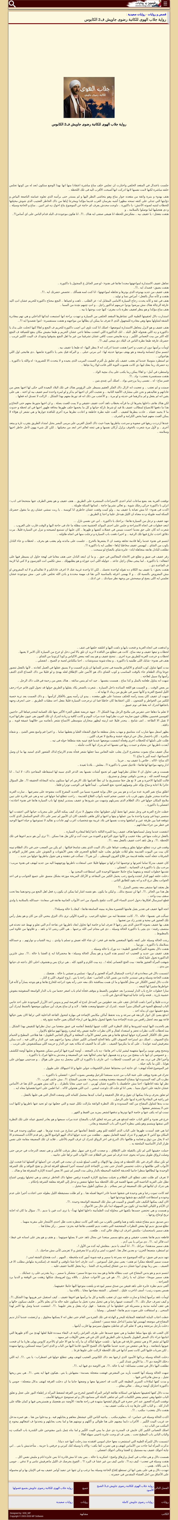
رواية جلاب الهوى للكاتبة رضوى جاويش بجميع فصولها (43, 1488)
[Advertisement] (89, 50)
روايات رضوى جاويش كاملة (137, 1502)
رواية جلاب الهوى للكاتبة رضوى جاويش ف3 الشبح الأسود (125, 1487)
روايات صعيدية (64, 1502)
